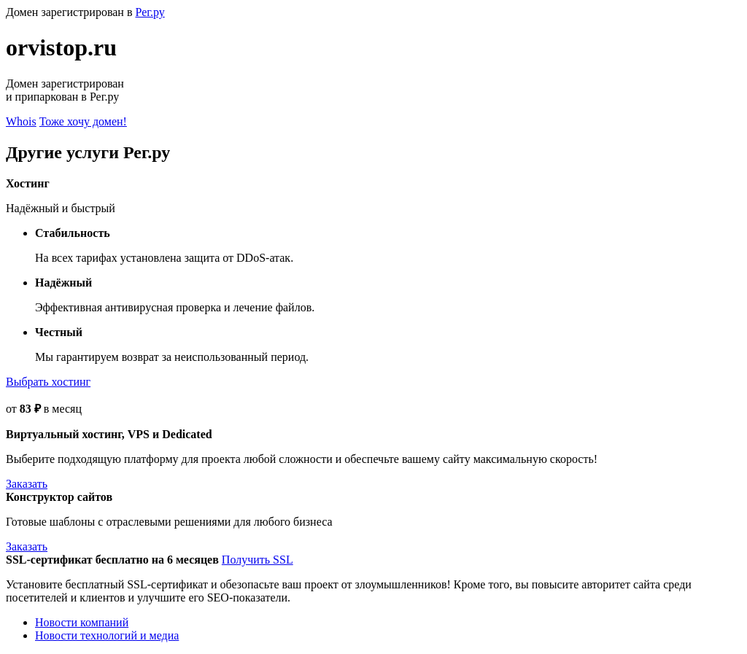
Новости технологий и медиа (107, 635)
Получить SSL (257, 559)
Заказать (26, 484)
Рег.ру (149, 12)
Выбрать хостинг (48, 381)
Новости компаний (81, 622)
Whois (21, 121)
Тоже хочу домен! (83, 121)
